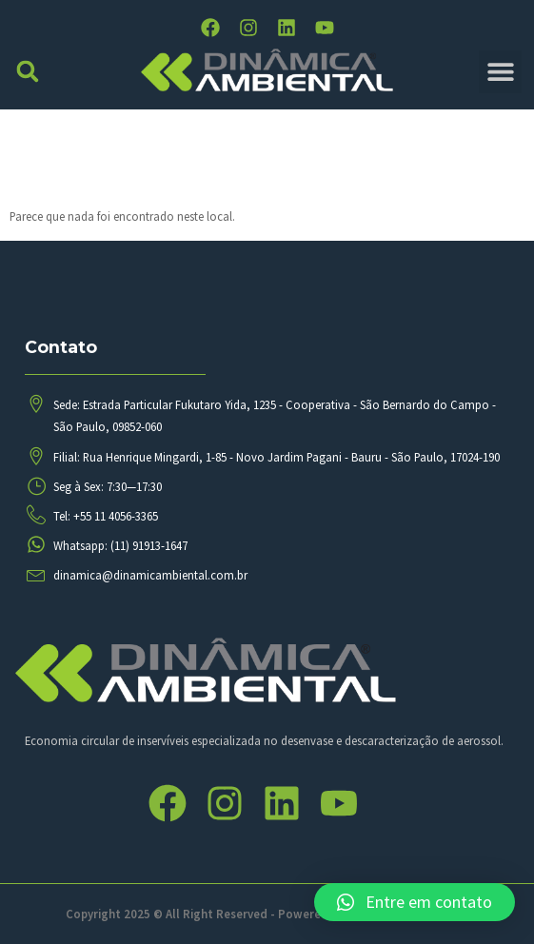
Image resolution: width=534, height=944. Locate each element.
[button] (28, 72)
